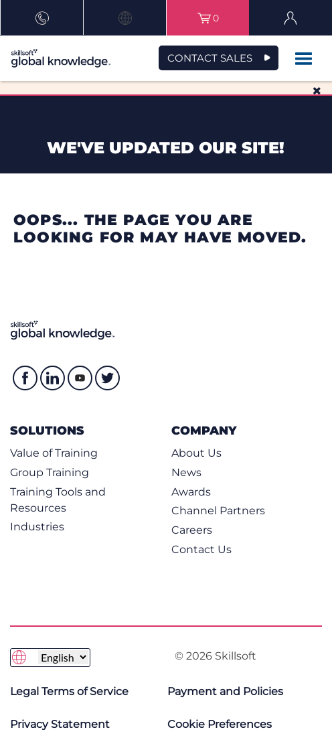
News (186, 472)
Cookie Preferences (219, 724)
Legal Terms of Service (69, 691)
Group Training (49, 472)
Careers (191, 530)
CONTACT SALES (209, 58)
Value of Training (54, 453)
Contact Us (201, 549)
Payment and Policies (225, 691)
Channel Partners (218, 510)
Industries (37, 526)
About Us (196, 453)
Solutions (47, 430)
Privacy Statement (60, 724)
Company (203, 430)
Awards (191, 491)
